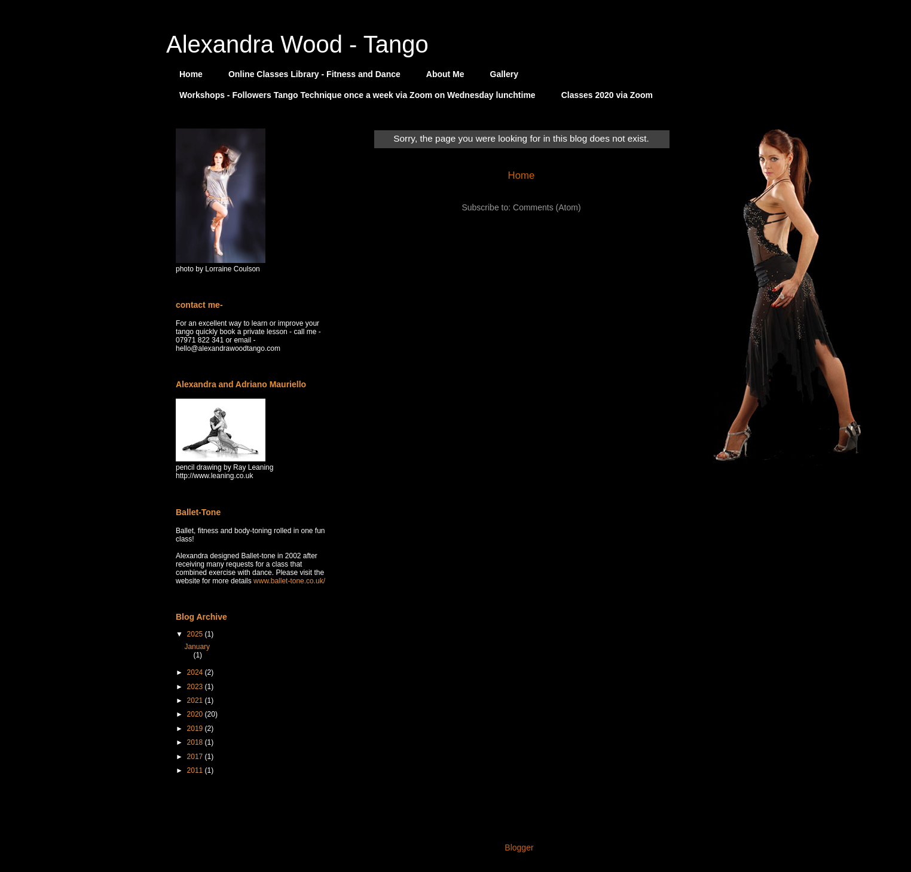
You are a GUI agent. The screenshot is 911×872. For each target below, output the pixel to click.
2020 (196, 714)
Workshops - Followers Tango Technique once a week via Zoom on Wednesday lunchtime (357, 95)
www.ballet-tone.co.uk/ (289, 581)
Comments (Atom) (547, 207)
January (197, 646)
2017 (196, 756)
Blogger (519, 847)
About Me (445, 74)
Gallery (504, 74)
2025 (196, 634)
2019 (196, 728)
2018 (196, 742)
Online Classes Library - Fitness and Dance (314, 74)
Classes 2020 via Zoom (607, 95)
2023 (196, 687)
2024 (196, 672)
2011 (196, 770)
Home (191, 74)
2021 (196, 700)
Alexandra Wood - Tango (297, 44)
